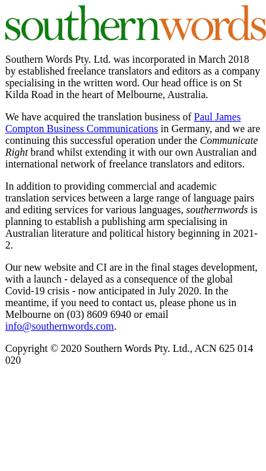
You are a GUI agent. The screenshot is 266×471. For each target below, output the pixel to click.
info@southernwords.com (59, 326)
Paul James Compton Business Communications (123, 122)
